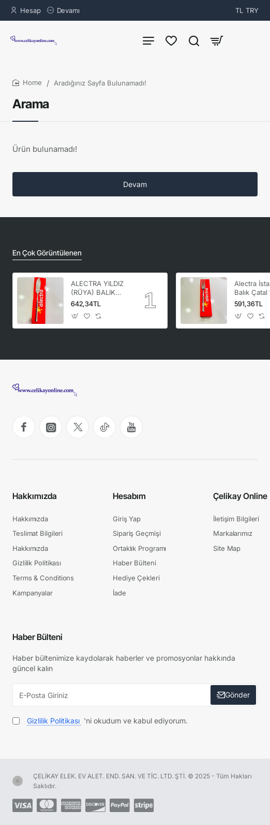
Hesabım (129, 496)
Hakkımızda (34, 496)
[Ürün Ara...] (194, 40)
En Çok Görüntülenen (47, 252)
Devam (135, 184)
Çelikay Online (240, 496)
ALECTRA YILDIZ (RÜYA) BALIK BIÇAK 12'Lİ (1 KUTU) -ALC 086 (98, 288)
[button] (75, 316)
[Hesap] (25, 10)
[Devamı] (63, 10)
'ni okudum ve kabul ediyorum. (100, 720)
